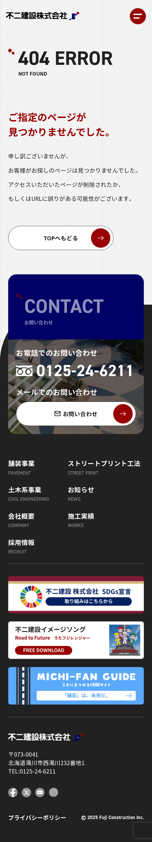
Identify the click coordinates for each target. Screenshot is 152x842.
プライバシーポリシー (37, 817)
